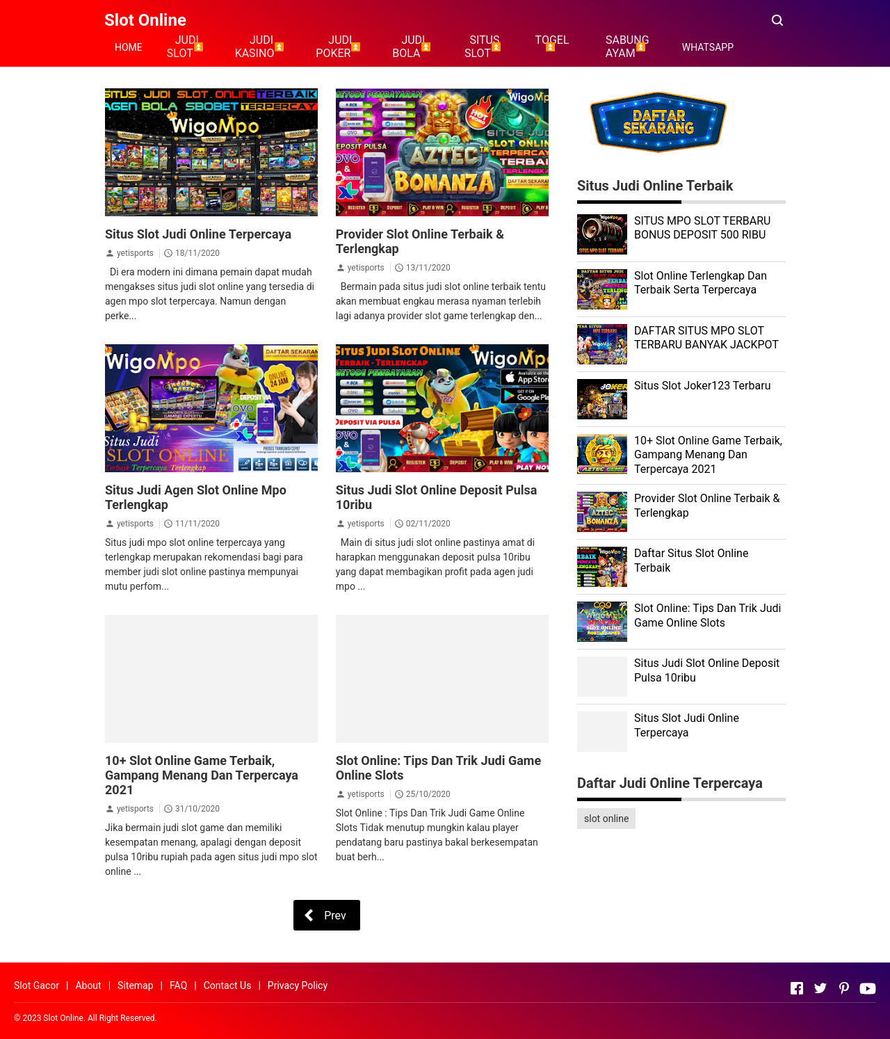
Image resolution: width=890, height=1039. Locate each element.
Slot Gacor (36, 985)
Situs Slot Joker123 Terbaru (702, 385)
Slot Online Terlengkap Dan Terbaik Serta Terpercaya (700, 283)
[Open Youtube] (867, 988)
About (88, 985)
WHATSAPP (708, 47)
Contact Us (228, 985)
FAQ (178, 985)
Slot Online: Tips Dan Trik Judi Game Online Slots (707, 615)
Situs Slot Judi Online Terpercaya (198, 234)
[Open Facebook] (796, 988)
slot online (606, 818)
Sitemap (135, 985)
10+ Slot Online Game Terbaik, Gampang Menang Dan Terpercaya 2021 (201, 775)
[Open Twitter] (820, 988)
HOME (129, 47)
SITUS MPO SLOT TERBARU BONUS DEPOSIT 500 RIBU (702, 228)
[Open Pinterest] (844, 988)
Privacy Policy (297, 985)
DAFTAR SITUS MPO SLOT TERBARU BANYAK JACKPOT (706, 338)
